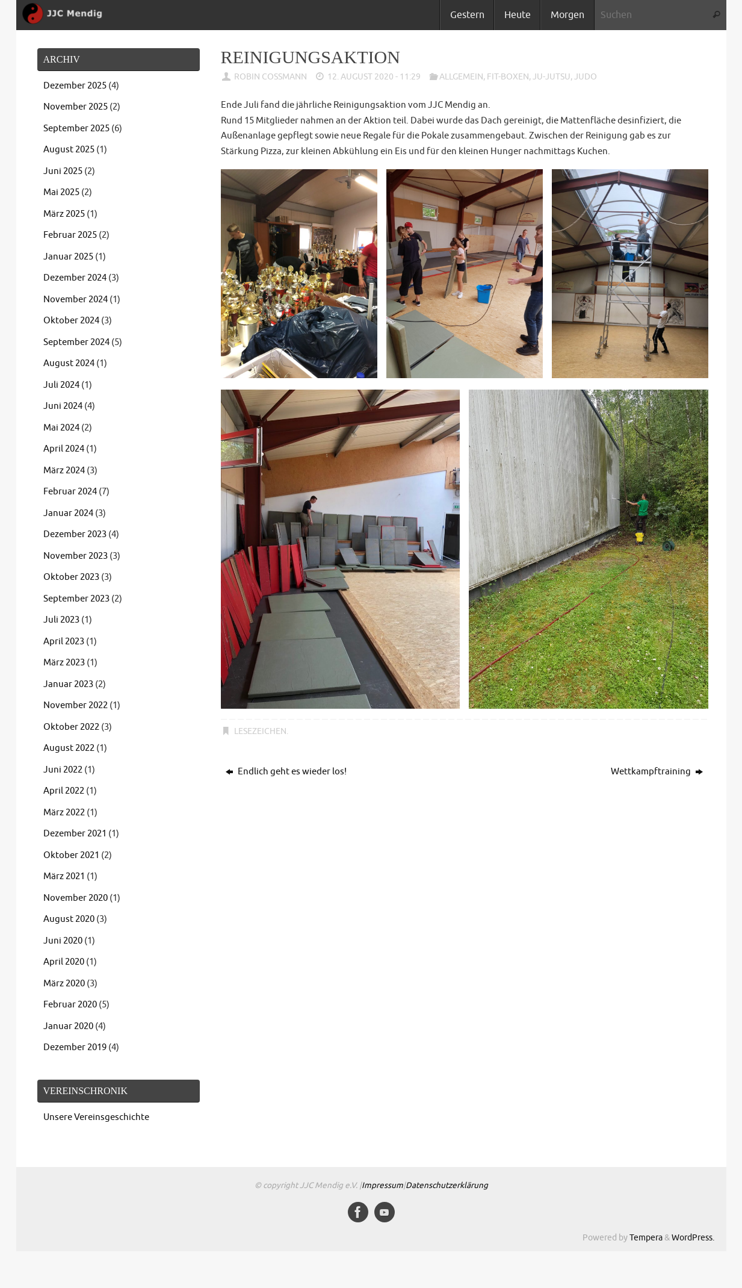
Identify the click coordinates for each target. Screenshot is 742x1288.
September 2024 (76, 342)
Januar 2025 (68, 257)
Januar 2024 (68, 513)
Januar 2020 (68, 1026)
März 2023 (64, 662)
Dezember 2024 (75, 278)
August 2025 (68, 149)
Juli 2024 (61, 385)
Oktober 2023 (71, 577)
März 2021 (64, 876)
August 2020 (68, 919)
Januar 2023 (68, 684)
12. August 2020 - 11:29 (374, 77)
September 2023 (76, 599)
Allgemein (461, 77)
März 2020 (64, 983)
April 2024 (63, 449)
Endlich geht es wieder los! (286, 771)
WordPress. (693, 1238)
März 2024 (64, 470)
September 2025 (76, 128)
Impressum (382, 1185)
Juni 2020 (62, 941)
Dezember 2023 (75, 534)
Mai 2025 (61, 192)
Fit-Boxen (508, 77)
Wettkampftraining (657, 771)
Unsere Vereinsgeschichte (96, 1117)
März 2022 (64, 812)
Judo (585, 77)
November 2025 (75, 107)
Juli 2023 (61, 620)
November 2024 (75, 299)
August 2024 (68, 363)
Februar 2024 (70, 491)
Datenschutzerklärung (447, 1185)
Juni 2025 (62, 171)
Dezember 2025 (75, 86)
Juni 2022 (62, 770)
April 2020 (63, 962)
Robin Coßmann (270, 77)
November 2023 (75, 556)
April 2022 (63, 791)
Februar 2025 (70, 235)
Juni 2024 (62, 406)
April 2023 (63, 641)
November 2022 (75, 705)
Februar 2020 (70, 1004)
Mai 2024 (61, 428)
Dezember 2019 (75, 1047)
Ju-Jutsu (551, 77)
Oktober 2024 (71, 320)
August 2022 (68, 748)
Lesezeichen (260, 731)
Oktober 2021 (71, 855)
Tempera (646, 1238)
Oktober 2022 (71, 727)
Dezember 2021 (75, 833)
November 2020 (75, 898)
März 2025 (64, 214)
